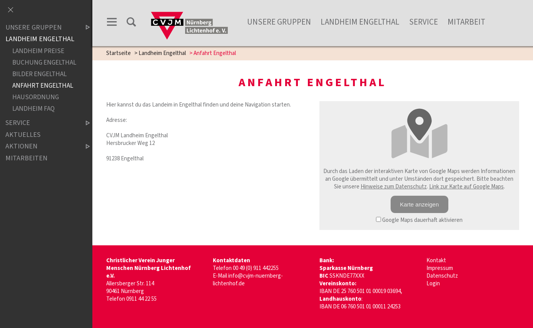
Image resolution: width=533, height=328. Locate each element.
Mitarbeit (466, 22)
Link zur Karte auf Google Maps (466, 187)
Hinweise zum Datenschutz (394, 187)
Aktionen (41, 146)
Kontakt (436, 260)
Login (433, 284)
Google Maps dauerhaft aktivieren (419, 220)
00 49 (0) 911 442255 (256, 268)
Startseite (118, 53)
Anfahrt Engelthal (42, 85)
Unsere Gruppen (41, 27)
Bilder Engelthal (39, 74)
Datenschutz (442, 276)
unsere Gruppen (279, 22)
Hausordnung (35, 97)
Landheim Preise (38, 51)
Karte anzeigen (419, 204)
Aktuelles (22, 134)
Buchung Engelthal (44, 62)
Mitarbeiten (26, 158)
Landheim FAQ (33, 108)
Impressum (439, 268)
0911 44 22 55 (141, 299)
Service (423, 22)
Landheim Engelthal (360, 22)
